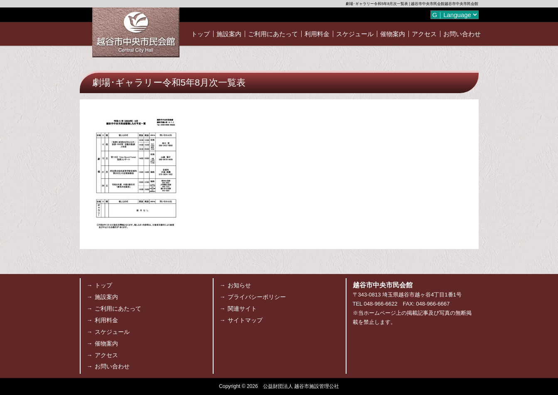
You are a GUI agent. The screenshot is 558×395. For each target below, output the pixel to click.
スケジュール (355, 33)
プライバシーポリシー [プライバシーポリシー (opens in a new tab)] (257, 297)
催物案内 (392, 33)
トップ (200, 33)
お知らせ (239, 285)
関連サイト (242, 308)
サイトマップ (245, 320)
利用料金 (317, 33)
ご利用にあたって (273, 33)
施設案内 (228, 33)
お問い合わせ (462, 33)
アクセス (424, 33)
